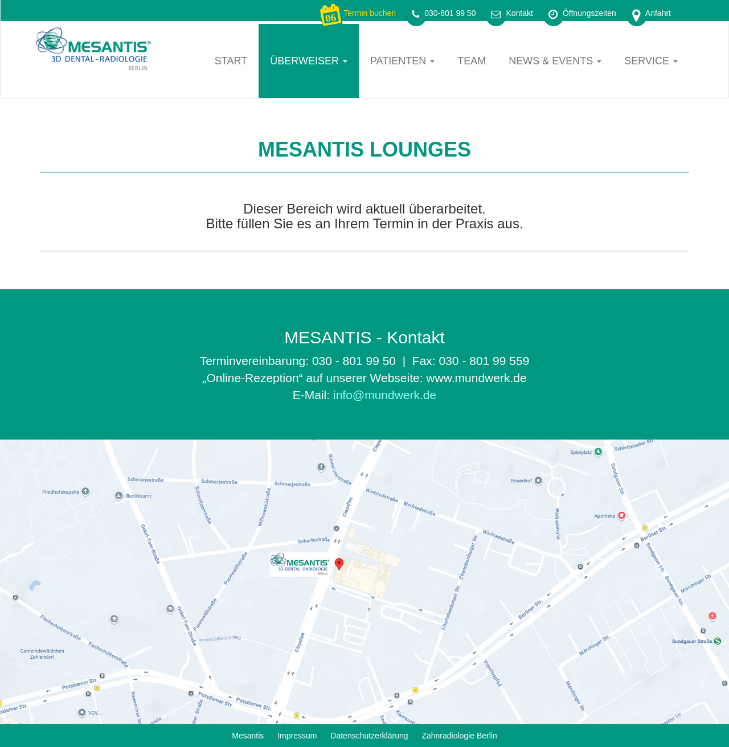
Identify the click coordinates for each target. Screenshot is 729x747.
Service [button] (651, 61)
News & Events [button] (555, 61)
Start (231, 61)
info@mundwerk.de (384, 394)
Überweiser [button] (308, 61)
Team (471, 61)
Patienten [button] (402, 61)
